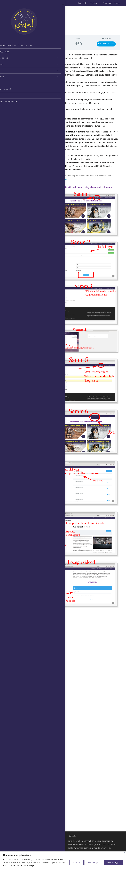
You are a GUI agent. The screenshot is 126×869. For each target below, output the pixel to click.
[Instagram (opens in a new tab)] (14, 3)
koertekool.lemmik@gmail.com (53, 179)
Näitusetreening (16, 633)
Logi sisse (93, 3)
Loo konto (82, 3)
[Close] (124, 852)
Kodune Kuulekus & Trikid (19, 658)
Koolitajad (13, 617)
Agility (12, 620)
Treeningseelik (15, 675)
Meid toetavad (15, 687)
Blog (11, 644)
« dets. (12, 805)
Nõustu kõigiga (113, 862)
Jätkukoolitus (14, 628)
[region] (63, 860)
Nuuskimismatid (16, 670)
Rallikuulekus (15, 630)
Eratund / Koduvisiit (17, 641)
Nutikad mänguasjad (17, 673)
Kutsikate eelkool (16, 622)
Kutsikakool (14, 625)
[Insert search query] (23, 818)
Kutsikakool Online (17, 656)
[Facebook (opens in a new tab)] (11, 3)
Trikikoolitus (14, 636)
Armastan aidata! (16, 690)
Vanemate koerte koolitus (19, 639)
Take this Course (106, 44)
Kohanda (76, 862)
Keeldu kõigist (93, 862)
